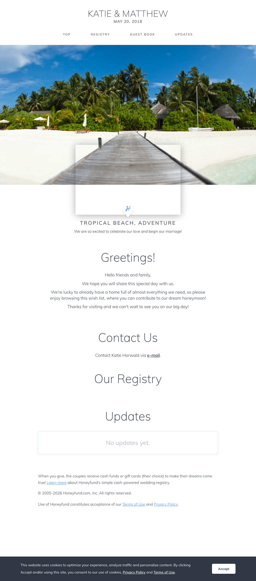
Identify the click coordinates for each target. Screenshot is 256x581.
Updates (184, 34)
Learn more (56, 482)
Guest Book (142, 34)
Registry (100, 34)
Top (67, 34)
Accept (223, 569)
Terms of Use (133, 504)
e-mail (153, 355)
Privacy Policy (166, 504)
